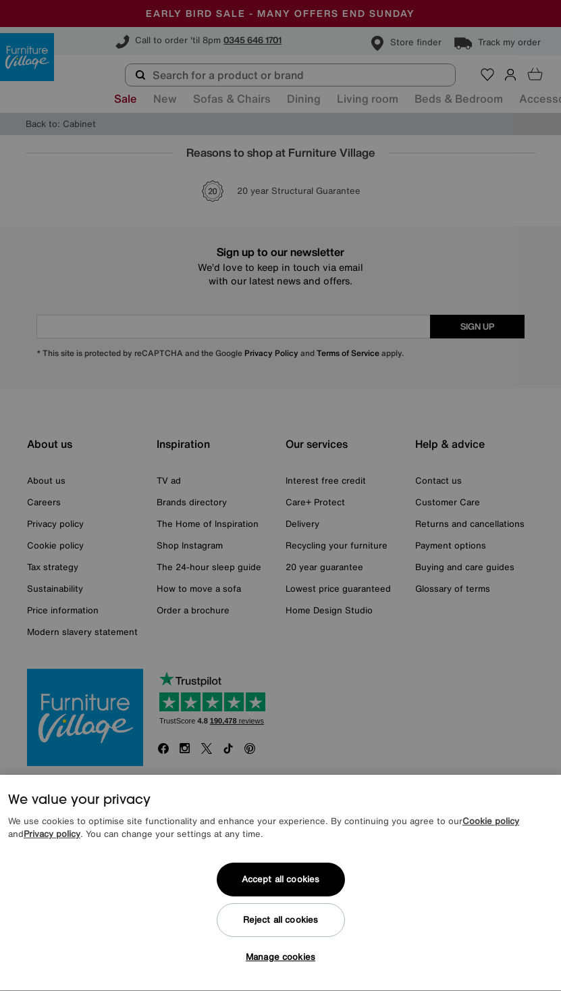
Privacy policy (52, 841)
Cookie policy (490, 828)
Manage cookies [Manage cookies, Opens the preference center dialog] (280, 964)
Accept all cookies (280, 886)
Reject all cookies (280, 927)
